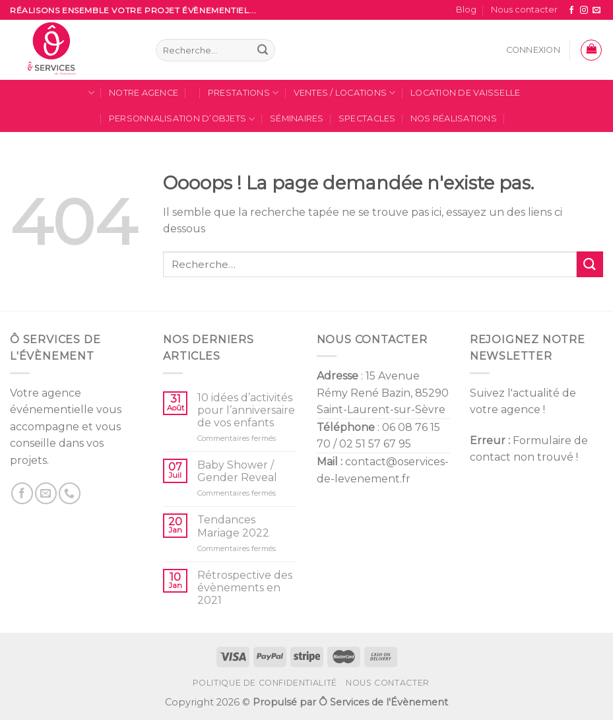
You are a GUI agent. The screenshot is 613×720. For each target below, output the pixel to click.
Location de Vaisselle (465, 93)
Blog (466, 10)
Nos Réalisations (453, 118)
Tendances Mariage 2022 (233, 526)
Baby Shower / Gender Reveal (237, 471)
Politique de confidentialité (265, 683)
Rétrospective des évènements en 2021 (244, 587)
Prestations (243, 92)
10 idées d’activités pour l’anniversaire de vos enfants (246, 410)
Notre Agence (143, 93)
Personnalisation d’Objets (182, 119)
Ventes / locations (345, 92)
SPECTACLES (367, 118)
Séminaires (297, 118)
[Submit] (590, 264)
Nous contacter (524, 10)
